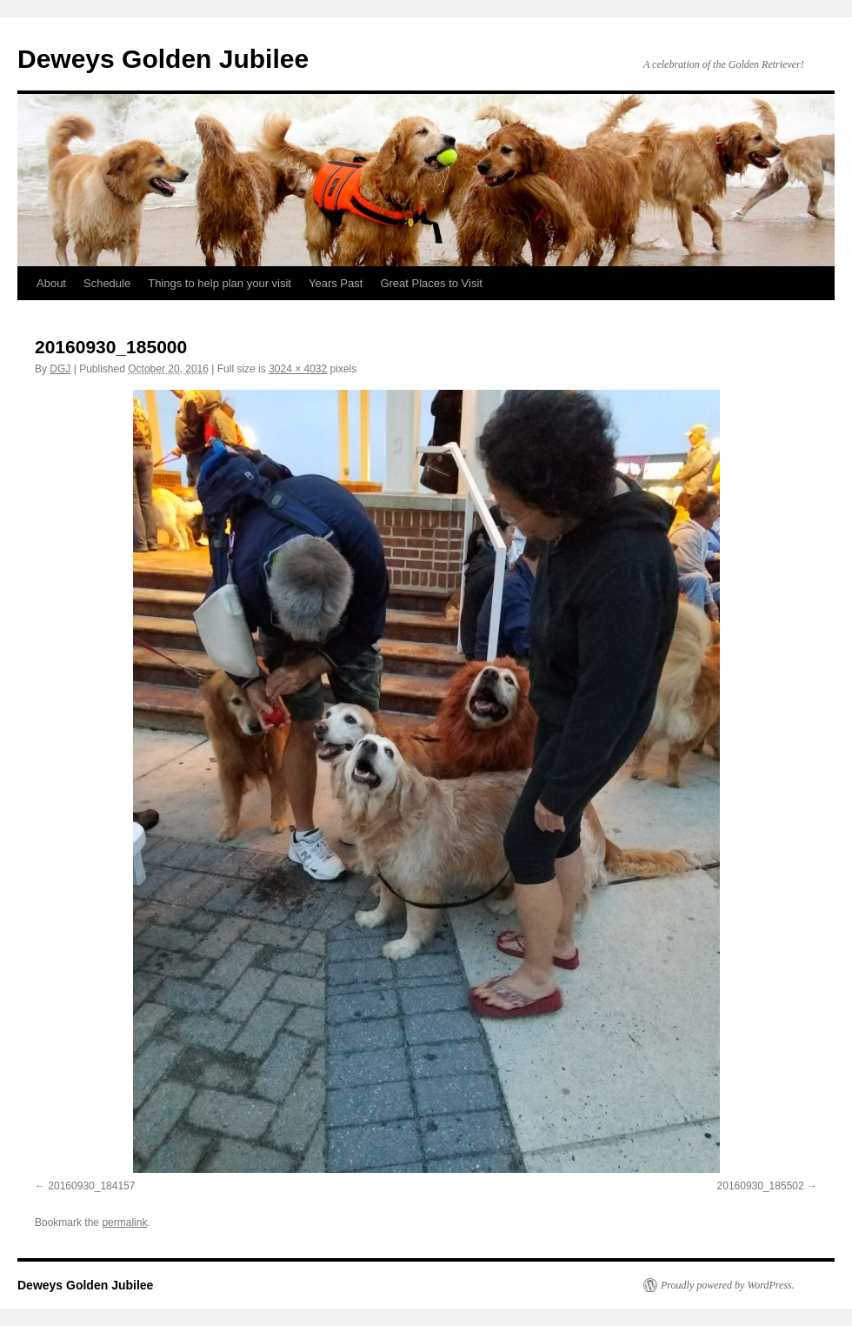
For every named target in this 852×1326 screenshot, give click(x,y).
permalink (124, 1222)
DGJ (60, 369)
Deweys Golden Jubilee (163, 58)
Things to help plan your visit (219, 283)
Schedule (106, 283)
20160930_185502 (760, 1186)
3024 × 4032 (298, 369)
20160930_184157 (91, 1186)
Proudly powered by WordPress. (728, 1285)
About (51, 283)
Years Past (336, 283)
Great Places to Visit (431, 283)
